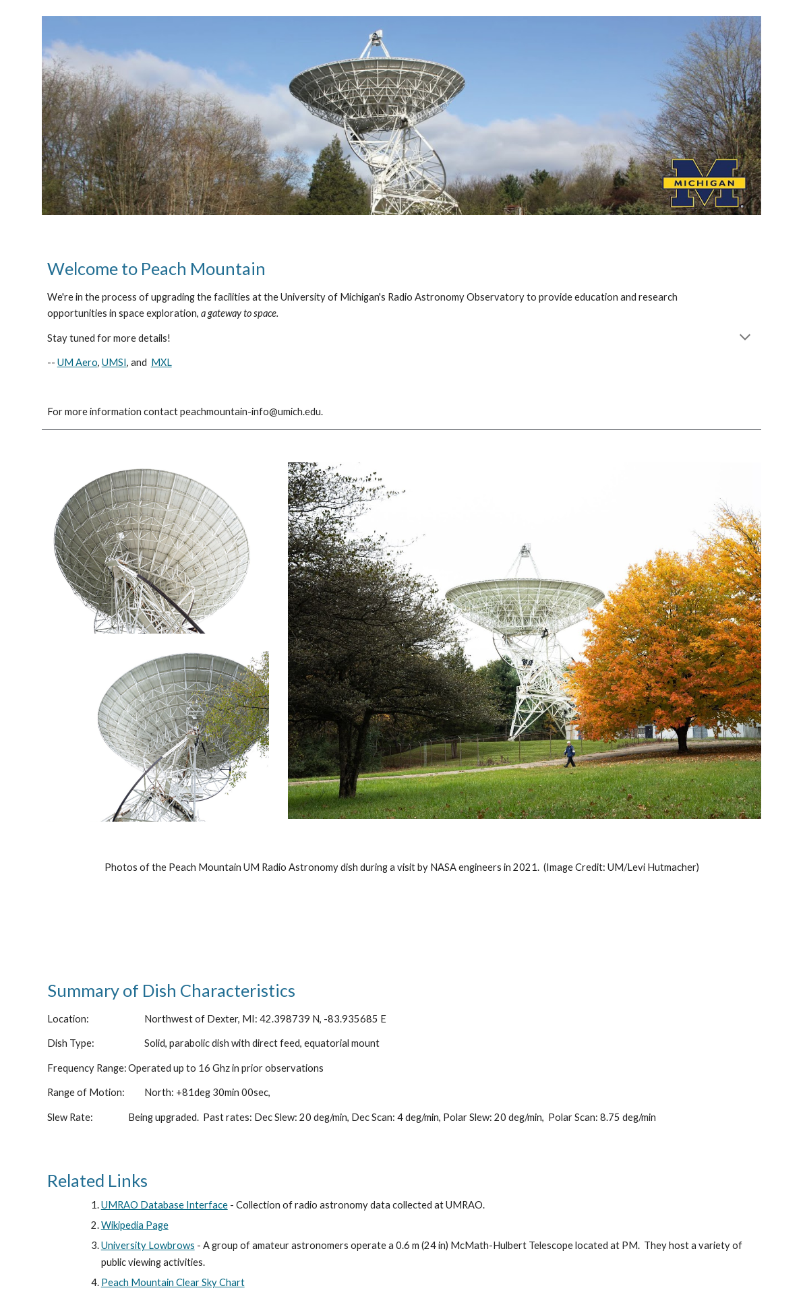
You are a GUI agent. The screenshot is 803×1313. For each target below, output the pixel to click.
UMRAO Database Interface (164, 1205)
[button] (745, 338)
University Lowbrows (148, 1245)
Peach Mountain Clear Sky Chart (173, 1282)
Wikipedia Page (135, 1225)
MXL (161, 362)
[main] (402, 338)
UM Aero (77, 362)
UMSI (114, 362)
